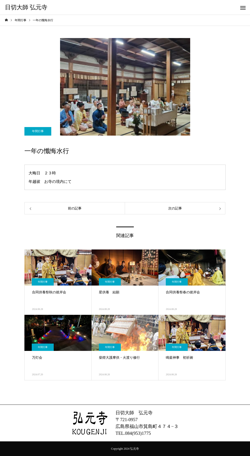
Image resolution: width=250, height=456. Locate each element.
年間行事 (38, 131)
